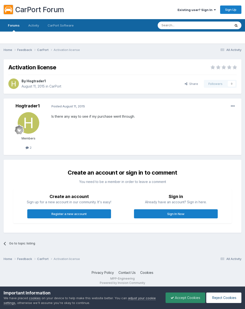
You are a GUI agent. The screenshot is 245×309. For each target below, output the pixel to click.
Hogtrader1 (36, 81)
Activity (33, 25)
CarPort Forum (34, 9)
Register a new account (69, 214)
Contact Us (127, 272)
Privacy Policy (103, 272)
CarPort (55, 86)
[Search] (182, 25)
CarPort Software (61, 25)
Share (191, 84)
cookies (35, 298)
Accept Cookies (185, 298)
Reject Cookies (223, 298)
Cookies (146, 272)
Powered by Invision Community (122, 283)
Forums (14, 27)
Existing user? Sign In (197, 10)
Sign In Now (175, 214)
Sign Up (230, 9)
